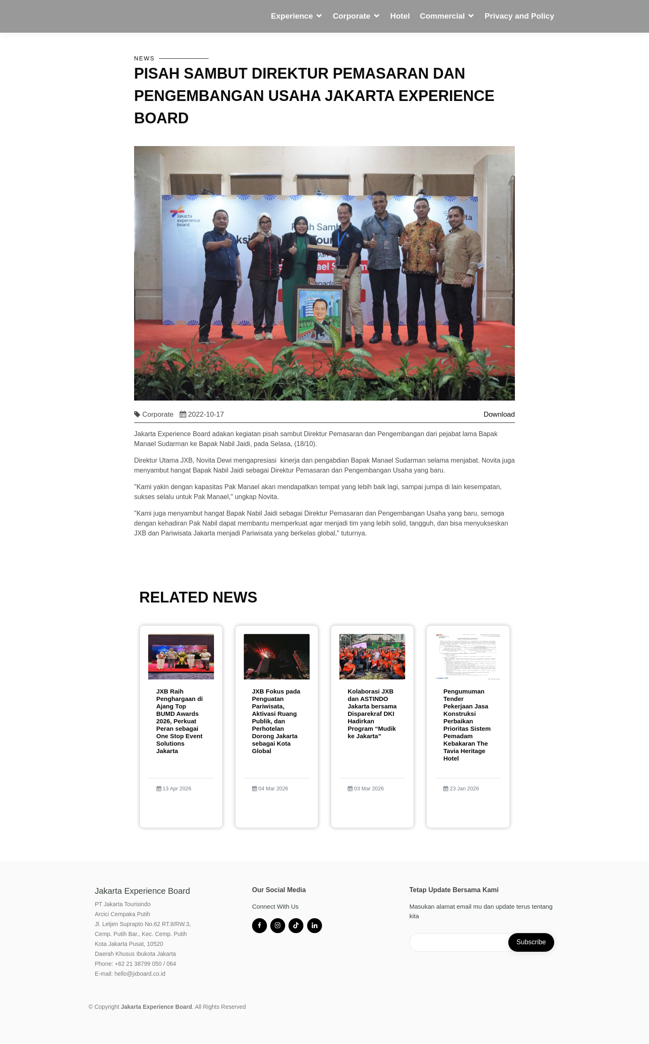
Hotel (400, 16)
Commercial (442, 16)
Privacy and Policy (519, 16)
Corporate (351, 16)
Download (499, 420)
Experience (292, 16)
